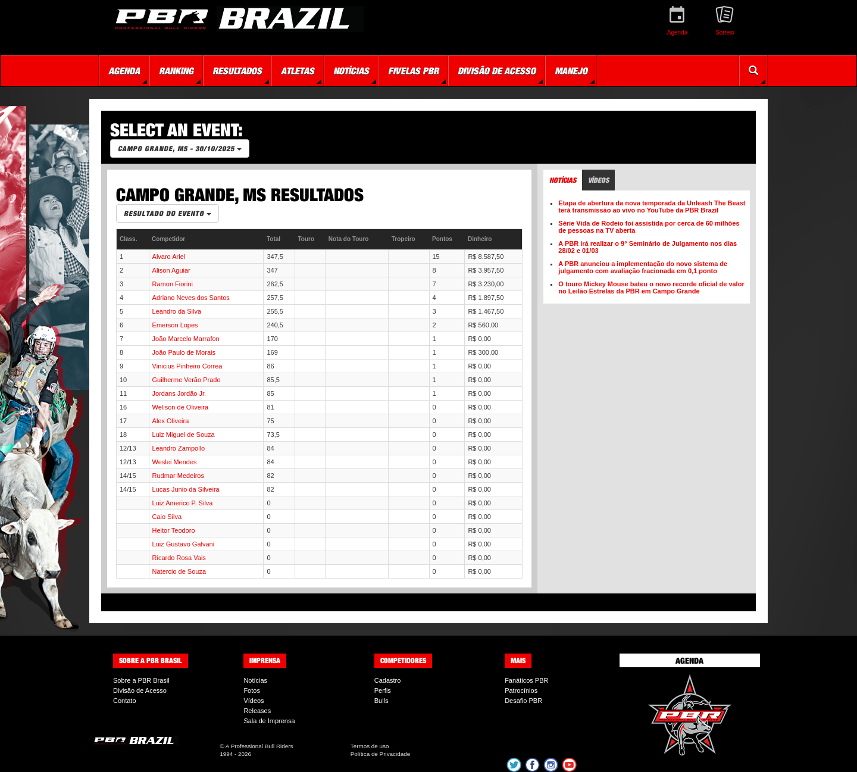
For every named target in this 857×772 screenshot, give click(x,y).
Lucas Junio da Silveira (186, 489)
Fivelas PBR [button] (413, 71)
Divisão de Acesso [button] (497, 71)
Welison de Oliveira (180, 407)
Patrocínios (521, 690)
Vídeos (253, 700)
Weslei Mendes (174, 461)
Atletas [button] (297, 71)
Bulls (381, 700)
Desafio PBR (523, 700)
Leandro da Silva (177, 311)
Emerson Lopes (175, 325)
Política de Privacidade (380, 754)
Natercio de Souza (179, 571)
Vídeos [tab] (598, 180)
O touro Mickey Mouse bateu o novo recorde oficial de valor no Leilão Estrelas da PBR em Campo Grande (651, 287)
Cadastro (387, 680)
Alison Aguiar (171, 270)
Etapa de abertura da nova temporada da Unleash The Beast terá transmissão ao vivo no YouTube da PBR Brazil (651, 206)
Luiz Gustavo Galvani (183, 544)
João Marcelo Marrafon (186, 338)
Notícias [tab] (562, 180)
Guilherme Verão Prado (186, 379)
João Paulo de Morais (183, 352)
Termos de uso (370, 746)
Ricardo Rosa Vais (179, 557)
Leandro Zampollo (178, 448)
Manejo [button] (571, 71)
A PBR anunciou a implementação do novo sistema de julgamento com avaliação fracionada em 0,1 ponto (642, 267)
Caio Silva (167, 516)
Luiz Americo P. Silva (182, 503)
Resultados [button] (237, 71)
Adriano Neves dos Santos (191, 297)
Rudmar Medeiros (178, 475)
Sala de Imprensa (269, 720)
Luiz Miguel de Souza (183, 434)
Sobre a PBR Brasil (141, 680)
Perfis (382, 690)
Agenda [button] (124, 71)
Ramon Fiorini (172, 283)
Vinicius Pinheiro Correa (187, 366)
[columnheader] (133, 239)
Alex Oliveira (170, 420)
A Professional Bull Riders (259, 746)
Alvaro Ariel (169, 256)
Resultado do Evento (167, 213)
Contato (124, 700)
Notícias (255, 680)
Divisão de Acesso (140, 690)
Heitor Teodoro (173, 530)
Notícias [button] (351, 71)
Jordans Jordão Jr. (179, 393)
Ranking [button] (176, 71)
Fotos (251, 690)
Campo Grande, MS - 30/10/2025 (180, 148)
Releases (257, 710)
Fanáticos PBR (526, 680)
